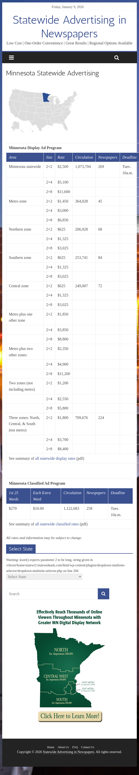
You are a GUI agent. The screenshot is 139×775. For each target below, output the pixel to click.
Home (50, 747)
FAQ (75, 747)
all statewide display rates (55, 458)
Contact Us (87, 747)
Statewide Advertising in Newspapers (69, 26)
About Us (63, 747)
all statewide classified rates (57, 524)
